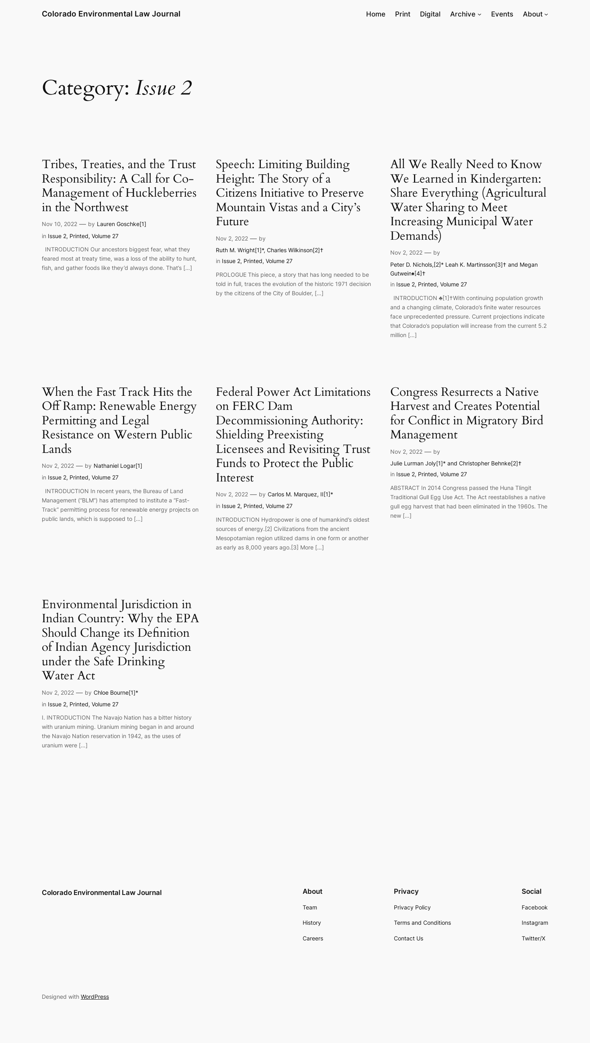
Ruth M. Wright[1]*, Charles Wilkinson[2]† (270, 250)
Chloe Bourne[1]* (116, 692)
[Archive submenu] (479, 14)
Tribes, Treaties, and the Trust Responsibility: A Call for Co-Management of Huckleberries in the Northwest (119, 186)
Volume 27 (105, 235)
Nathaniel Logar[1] (118, 465)
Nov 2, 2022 (232, 238)
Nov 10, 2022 (59, 223)
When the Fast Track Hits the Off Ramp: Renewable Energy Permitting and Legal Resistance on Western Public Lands (119, 421)
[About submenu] (546, 14)
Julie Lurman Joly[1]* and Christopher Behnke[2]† (456, 463)
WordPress (95, 996)
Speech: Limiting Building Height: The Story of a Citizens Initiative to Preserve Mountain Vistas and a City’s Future (290, 193)
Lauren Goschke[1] (121, 223)
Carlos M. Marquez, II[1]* (300, 494)
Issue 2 (57, 235)
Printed (79, 235)
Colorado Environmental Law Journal (111, 14)
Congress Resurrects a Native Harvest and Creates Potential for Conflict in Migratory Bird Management (466, 413)
